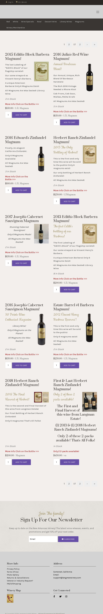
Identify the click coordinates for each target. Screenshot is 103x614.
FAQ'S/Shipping (14, 581)
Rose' (39, 21)
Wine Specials (27, 21)
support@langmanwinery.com (67, 575)
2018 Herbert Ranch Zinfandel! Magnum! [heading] (22, 381)
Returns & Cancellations (18, 575)
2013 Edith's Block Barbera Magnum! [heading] (75, 218)
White (15, 21)
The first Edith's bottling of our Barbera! (63, 230)
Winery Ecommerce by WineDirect (51, 611)
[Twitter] (60, 594)
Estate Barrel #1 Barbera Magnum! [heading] (73, 306)
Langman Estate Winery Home (19, 12)
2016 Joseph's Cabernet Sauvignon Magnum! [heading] (24, 306)
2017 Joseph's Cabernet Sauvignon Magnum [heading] (24, 218)
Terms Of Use (13, 570)
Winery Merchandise (15, 27)
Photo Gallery (13, 572)
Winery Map (14, 588)
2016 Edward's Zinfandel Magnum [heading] (25, 139)
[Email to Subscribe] (43, 537)
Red (8, 21)
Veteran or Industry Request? (20, 578)
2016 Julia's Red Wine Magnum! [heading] (71, 56)
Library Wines (66, 21)
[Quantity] (8, 115)
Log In (9, 2)
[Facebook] (54, 594)
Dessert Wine (51, 21)
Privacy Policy (13, 567)
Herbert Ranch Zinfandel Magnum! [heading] (74, 139)
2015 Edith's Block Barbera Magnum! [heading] (27, 56)
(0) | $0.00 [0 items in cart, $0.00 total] (21, 2)
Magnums (79, 21)
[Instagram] (66, 594)
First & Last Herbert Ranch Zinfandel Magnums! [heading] (70, 383)
